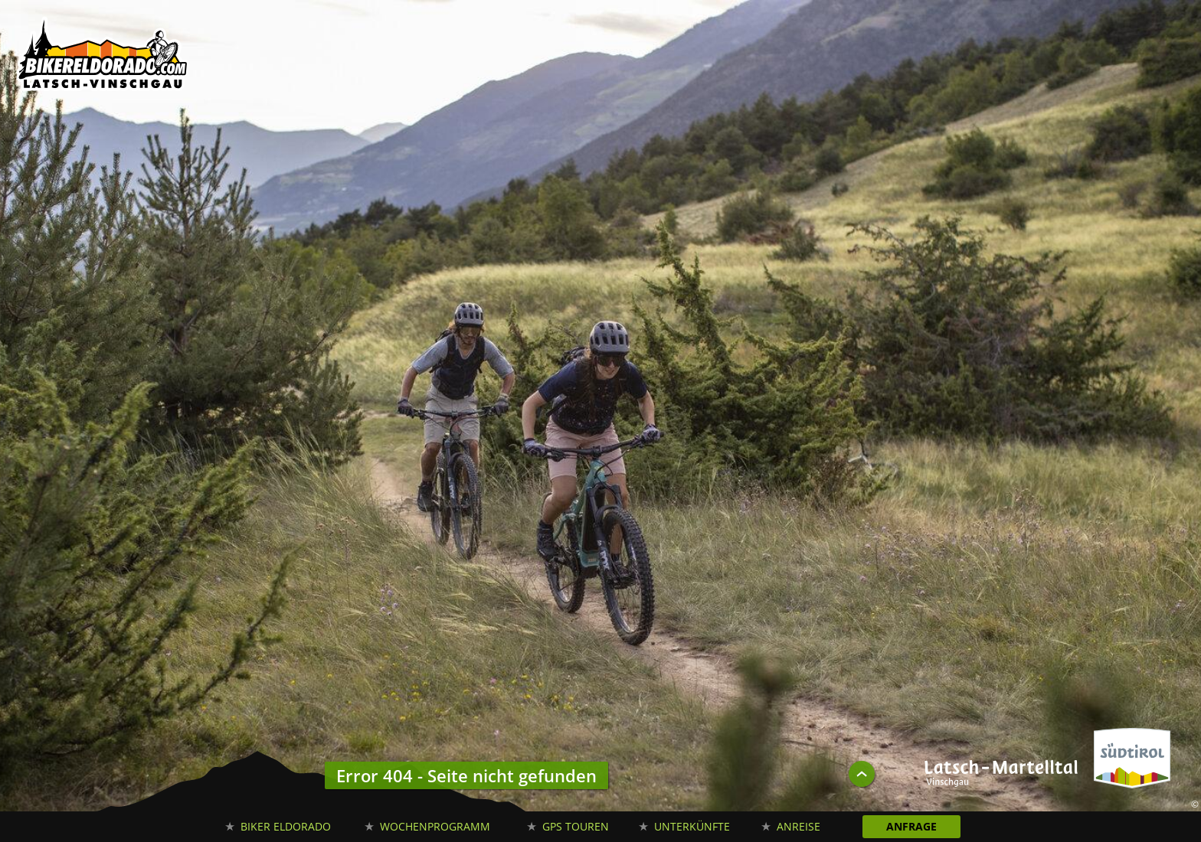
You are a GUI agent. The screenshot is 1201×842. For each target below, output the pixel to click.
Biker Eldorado (286, 826)
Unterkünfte (692, 826)
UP (862, 774)
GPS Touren (575, 826)
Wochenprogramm (435, 826)
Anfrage (911, 826)
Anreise (798, 826)
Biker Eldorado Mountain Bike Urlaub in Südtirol (103, 57)
